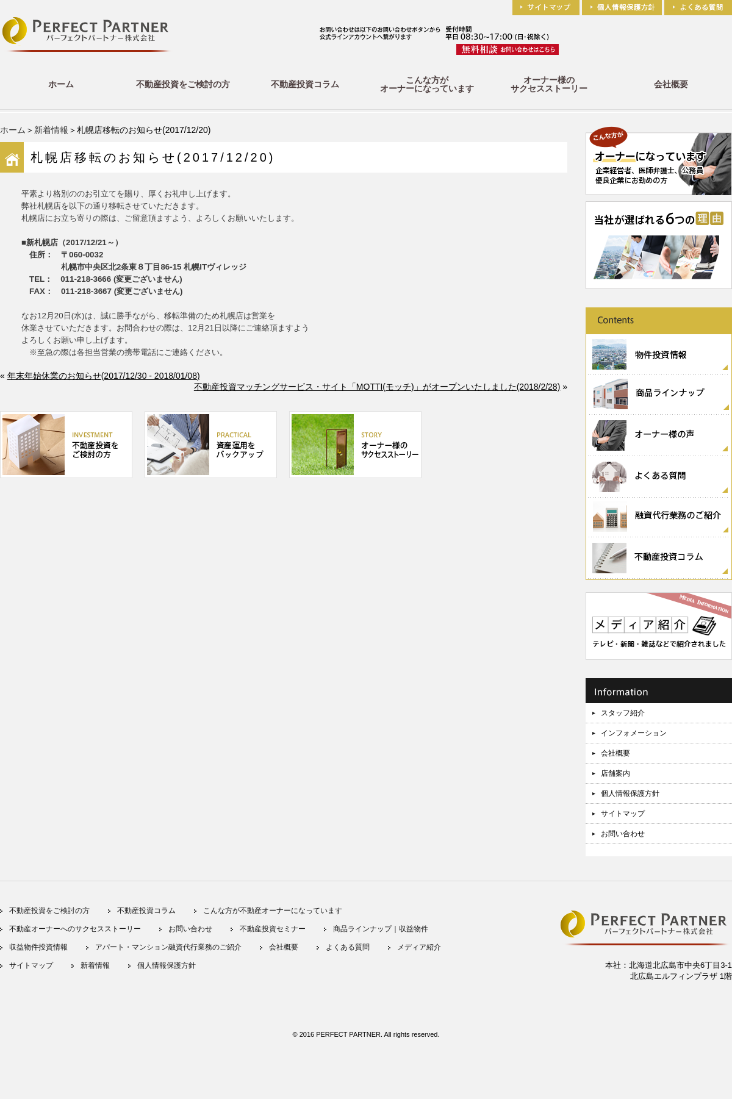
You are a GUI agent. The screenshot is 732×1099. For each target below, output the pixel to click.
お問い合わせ (623, 833)
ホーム (61, 84)
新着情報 (51, 130)
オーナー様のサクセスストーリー (549, 84)
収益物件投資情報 (38, 947)
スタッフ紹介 (623, 713)
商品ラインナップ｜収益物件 (380, 929)
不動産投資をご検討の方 (183, 84)
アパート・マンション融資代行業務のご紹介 (168, 947)
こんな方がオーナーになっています (427, 84)
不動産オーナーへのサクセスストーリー (75, 929)
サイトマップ (623, 813)
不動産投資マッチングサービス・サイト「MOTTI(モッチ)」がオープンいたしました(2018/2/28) (377, 387)
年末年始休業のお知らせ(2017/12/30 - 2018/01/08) (103, 376)
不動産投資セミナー (273, 929)
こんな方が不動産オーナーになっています (272, 910)
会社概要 (671, 84)
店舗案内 (615, 773)
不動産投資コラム (305, 84)
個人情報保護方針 (630, 793)
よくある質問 (348, 947)
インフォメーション (634, 733)
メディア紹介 (419, 947)
